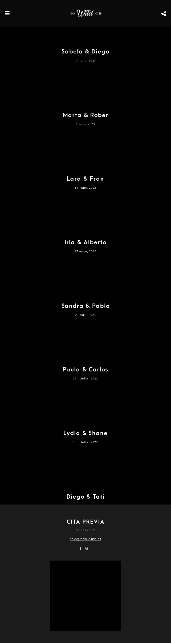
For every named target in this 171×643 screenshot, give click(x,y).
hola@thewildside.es (85, 539)
